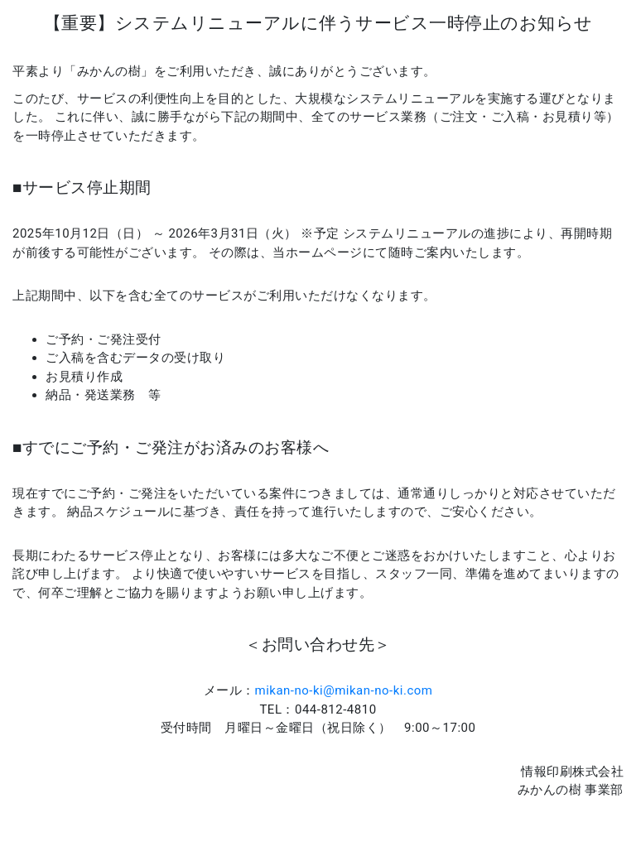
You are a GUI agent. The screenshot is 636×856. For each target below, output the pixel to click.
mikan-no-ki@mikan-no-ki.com (344, 690)
